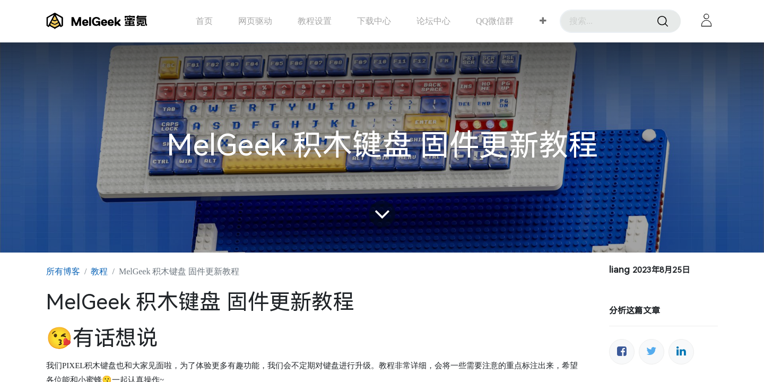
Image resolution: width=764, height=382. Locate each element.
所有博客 (63, 271)
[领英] (681, 351)
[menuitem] (204, 20)
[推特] (651, 351)
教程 (99, 271)
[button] (543, 21)
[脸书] (622, 351)
